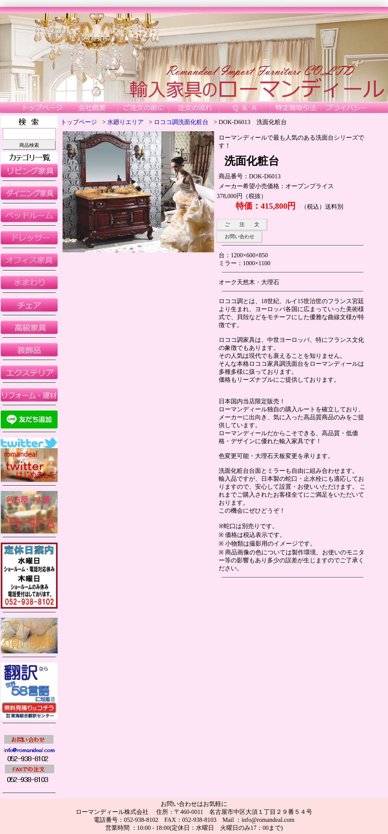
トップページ (79, 122)
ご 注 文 (242, 224)
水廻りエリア (125, 122)
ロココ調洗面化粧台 (181, 122)
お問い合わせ (239, 236)
